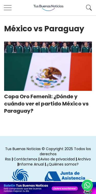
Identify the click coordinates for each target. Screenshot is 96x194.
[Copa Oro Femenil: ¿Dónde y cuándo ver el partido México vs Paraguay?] (48, 66)
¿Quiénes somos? (63, 164)
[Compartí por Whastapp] (87, 185)
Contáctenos (25, 159)
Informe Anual (31, 164)
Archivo (84, 159)
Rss (8, 159)
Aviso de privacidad (57, 159)
